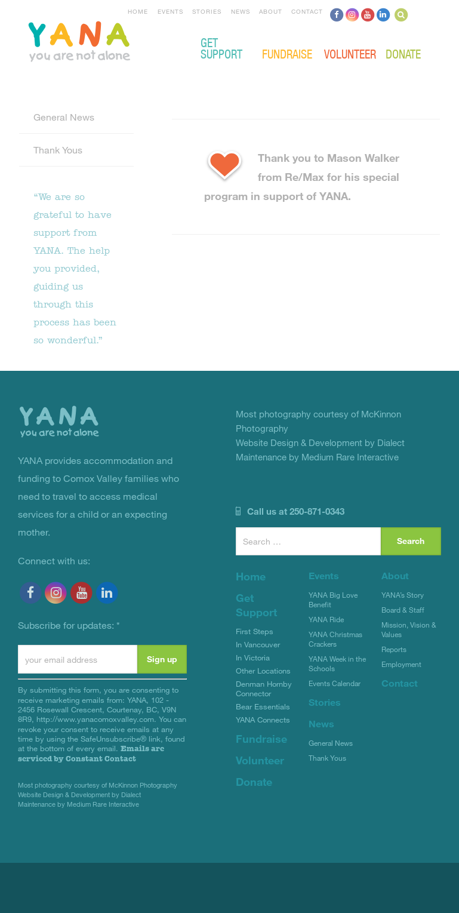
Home (138, 11)
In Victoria (253, 657)
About (270, 11)
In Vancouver (258, 644)
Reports (393, 649)
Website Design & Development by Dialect (79, 794)
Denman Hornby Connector (264, 688)
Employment (401, 664)
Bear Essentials (263, 706)
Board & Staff (402, 609)
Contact (307, 11)
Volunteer (350, 53)
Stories (206, 11)
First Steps (254, 631)
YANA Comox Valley (119, 40)
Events (170, 11)
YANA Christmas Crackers (335, 638)
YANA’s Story (402, 595)
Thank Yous (57, 149)
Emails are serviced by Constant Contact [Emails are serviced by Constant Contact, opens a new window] (91, 753)
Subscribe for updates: (69, 625)
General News (63, 116)
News (240, 11)
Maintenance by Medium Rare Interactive (78, 804)
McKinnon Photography (143, 785)
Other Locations (263, 670)
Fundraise (287, 53)
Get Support (221, 47)
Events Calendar (335, 683)
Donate (403, 53)
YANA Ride (326, 619)
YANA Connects (263, 719)
